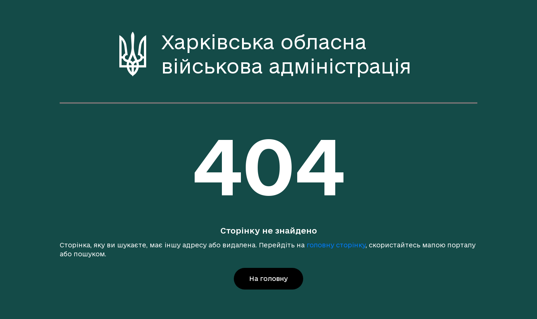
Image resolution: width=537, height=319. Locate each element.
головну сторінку (336, 244)
